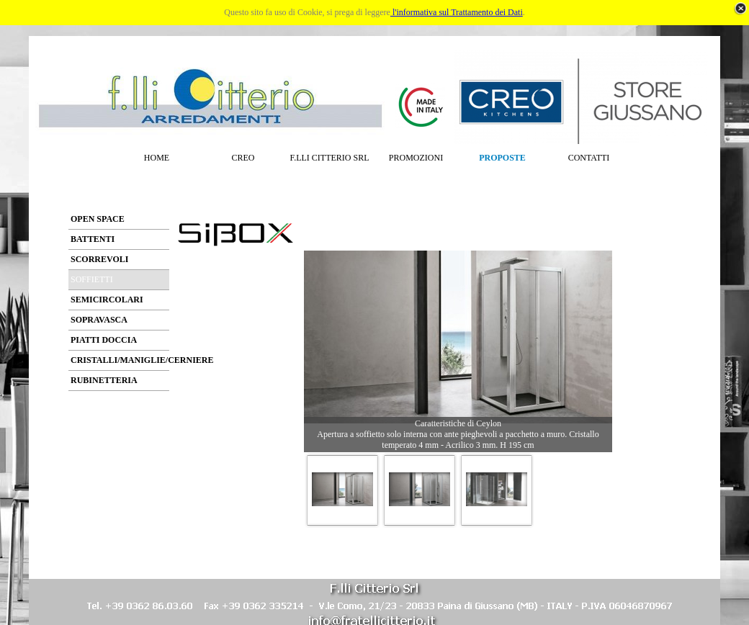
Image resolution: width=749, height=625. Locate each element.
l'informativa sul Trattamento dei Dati (456, 12)
